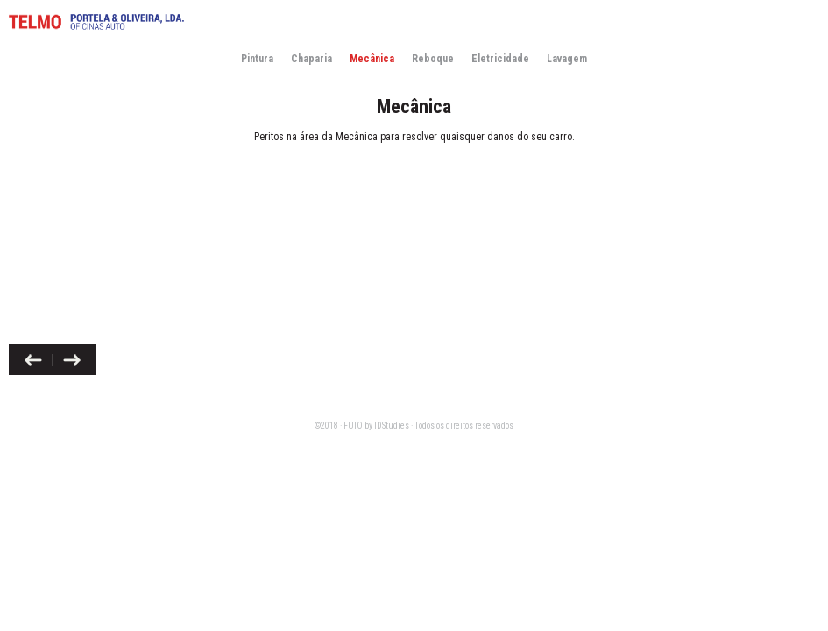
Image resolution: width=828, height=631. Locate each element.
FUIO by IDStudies (376, 425)
